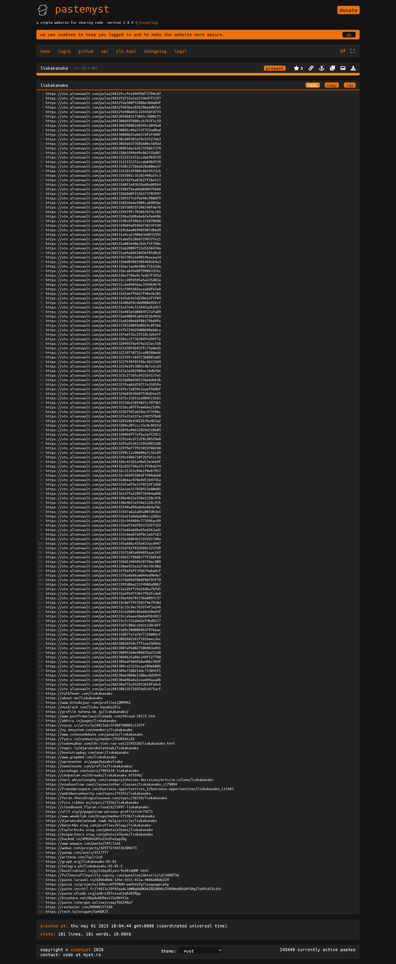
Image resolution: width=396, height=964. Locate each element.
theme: (168, 950)
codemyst (81, 949)
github (85, 51)
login (64, 51)
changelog (146, 22)
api (105, 51)
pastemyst (82, 8)
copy (332, 85)
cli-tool (126, 51)
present (275, 68)
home (45, 51)
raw (350, 85)
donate (348, 10)
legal (180, 51)
